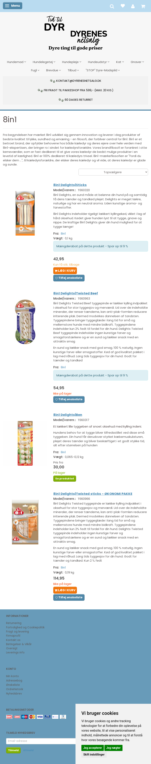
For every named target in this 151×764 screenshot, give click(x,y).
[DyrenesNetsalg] (75, 32)
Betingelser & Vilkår (19, 644)
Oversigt (11, 648)
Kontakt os (13, 640)
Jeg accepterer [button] (92, 747)
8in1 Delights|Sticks (70, 185)
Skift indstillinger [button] (94, 754)
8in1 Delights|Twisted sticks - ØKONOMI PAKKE (92, 493)
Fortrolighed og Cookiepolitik (25, 627)
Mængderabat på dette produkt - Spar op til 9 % (92, 246)
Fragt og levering (17, 631)
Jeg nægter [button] (113, 747)
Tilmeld (13, 750)
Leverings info (15, 652)
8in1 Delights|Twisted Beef (75, 293)
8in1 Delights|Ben (67, 415)
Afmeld (28, 750)
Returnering (13, 623)
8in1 (63, 233)
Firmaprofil (13, 636)
